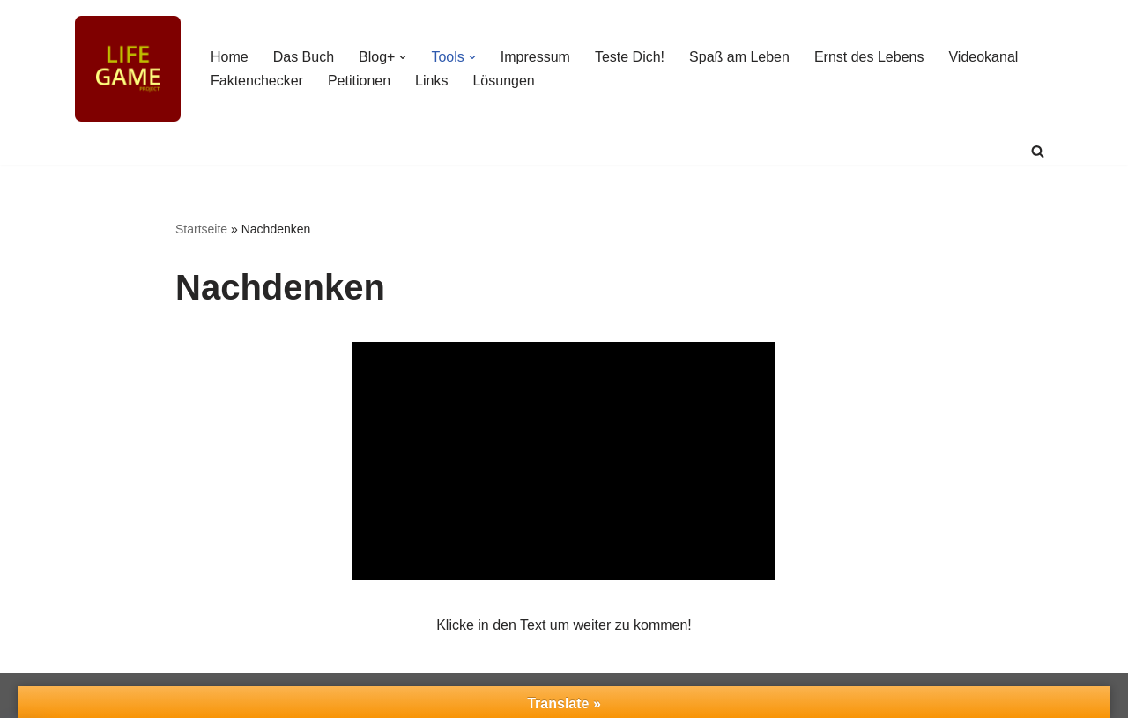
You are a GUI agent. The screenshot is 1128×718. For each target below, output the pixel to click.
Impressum (535, 56)
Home (230, 56)
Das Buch (303, 56)
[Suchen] (1037, 151)
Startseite (201, 229)
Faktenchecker (257, 80)
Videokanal (983, 56)
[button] (402, 57)
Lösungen (503, 80)
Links (431, 80)
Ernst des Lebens (869, 56)
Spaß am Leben (739, 56)
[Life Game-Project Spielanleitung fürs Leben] (128, 69)
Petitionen (359, 80)
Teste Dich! (629, 56)
